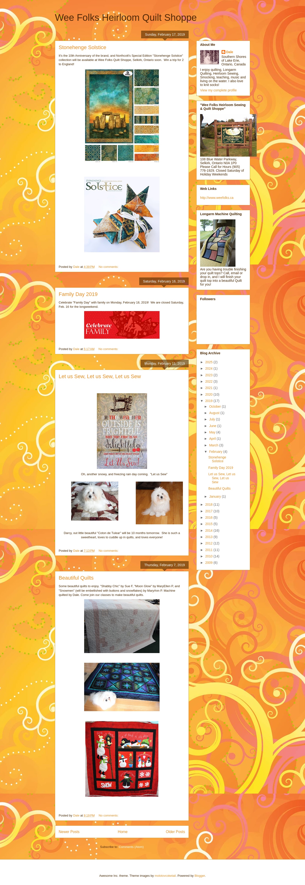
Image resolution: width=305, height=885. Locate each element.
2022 (209, 381)
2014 (209, 530)
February (216, 451)
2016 (209, 517)
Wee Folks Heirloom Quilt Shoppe (126, 17)
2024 (209, 368)
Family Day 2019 (78, 294)
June (213, 426)
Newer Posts (69, 832)
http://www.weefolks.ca (217, 198)
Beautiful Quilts (76, 578)
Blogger (199, 875)
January (215, 496)
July (212, 419)
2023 (209, 375)
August (214, 413)
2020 (209, 394)
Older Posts (175, 832)
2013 (209, 537)
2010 (209, 556)
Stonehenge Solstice (82, 47)
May (212, 432)
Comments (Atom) (131, 847)
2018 (209, 504)
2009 (209, 562)
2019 (209, 401)
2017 (209, 511)
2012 (209, 543)
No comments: (109, 267)
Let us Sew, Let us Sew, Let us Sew (100, 376)
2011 (209, 550)
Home (123, 832)
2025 (209, 362)
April (213, 438)
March (214, 445)
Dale (229, 52)
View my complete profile (218, 90)
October (215, 406)
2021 (209, 388)
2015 (209, 524)
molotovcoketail (165, 875)
